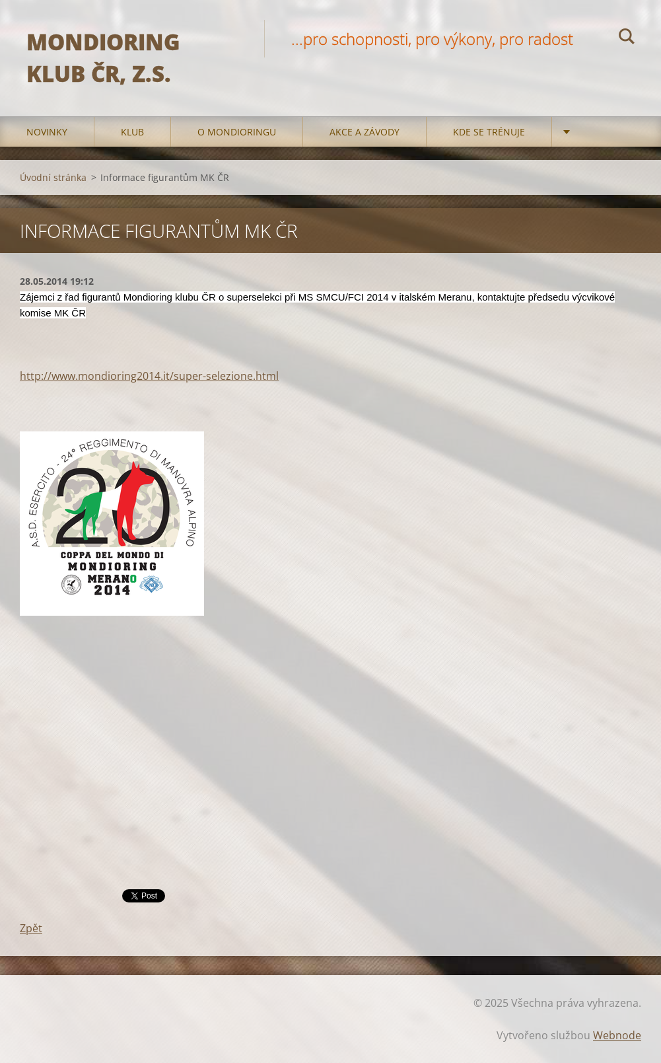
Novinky (46, 132)
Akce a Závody (365, 132)
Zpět (31, 928)
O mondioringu (236, 132)
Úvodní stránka (53, 177)
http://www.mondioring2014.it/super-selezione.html (149, 376)
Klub (132, 132)
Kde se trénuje (489, 132)
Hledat (627, 38)
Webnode (617, 1035)
